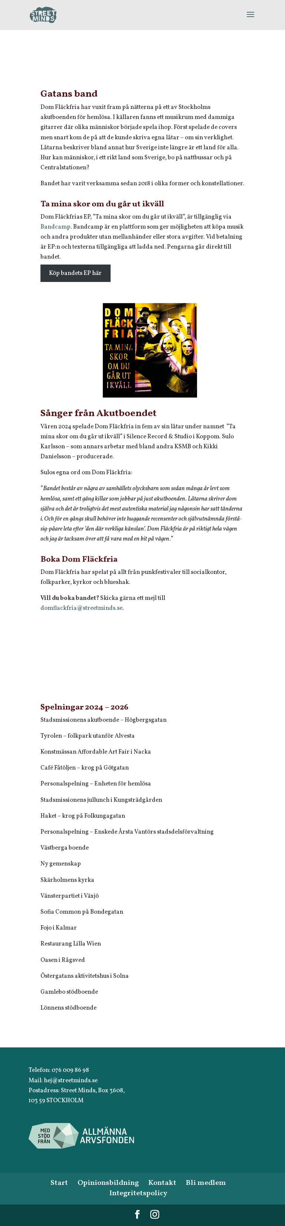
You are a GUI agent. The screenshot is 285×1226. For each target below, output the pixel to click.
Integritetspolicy (138, 1193)
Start (59, 1183)
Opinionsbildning (108, 1183)
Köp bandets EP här (75, 273)
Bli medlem (206, 1183)
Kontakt (162, 1183)
